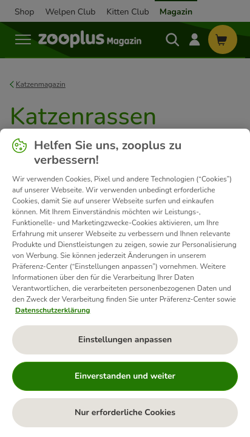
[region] (125, 283)
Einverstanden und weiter (125, 376)
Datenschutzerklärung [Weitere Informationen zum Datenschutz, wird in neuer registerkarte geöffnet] (52, 310)
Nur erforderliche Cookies (125, 412)
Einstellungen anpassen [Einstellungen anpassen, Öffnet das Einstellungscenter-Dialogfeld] (125, 339)
